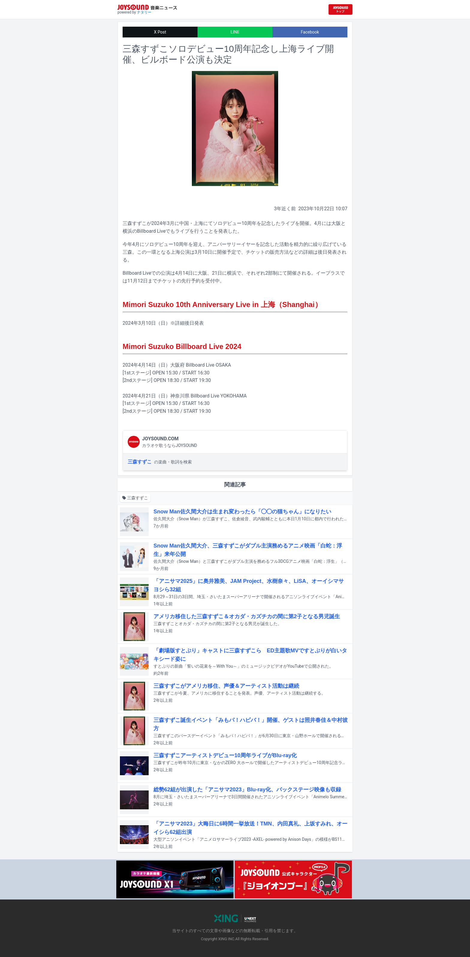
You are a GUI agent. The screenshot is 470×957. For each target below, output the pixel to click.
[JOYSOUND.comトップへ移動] (340, 9)
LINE (235, 32)
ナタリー (144, 12)
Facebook (310, 32)
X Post (160, 32)
